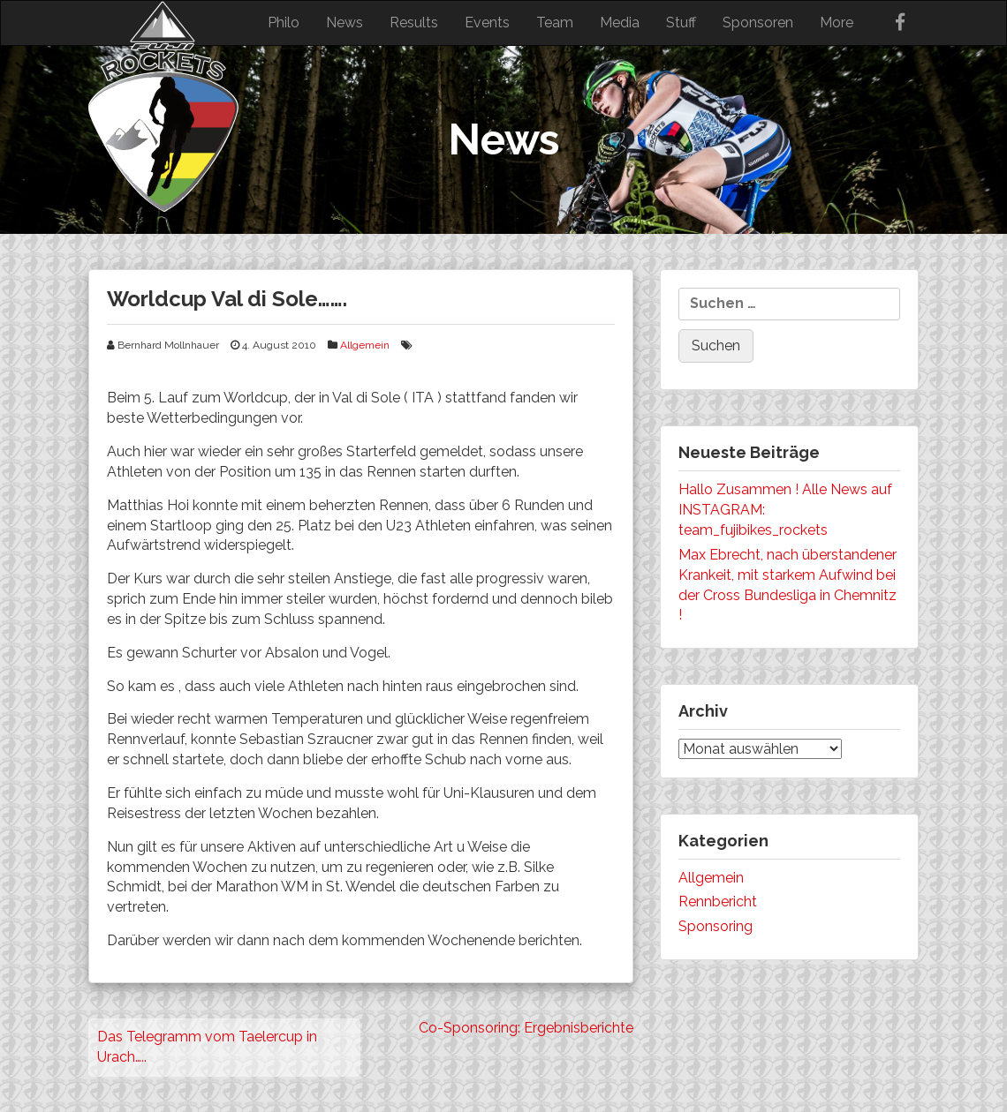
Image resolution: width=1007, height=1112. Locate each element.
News (344, 22)
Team (554, 22)
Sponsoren (758, 22)
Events (487, 22)
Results (414, 22)
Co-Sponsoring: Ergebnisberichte (526, 1027)
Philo (283, 22)
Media (620, 22)
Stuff (681, 22)
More (836, 22)
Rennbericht (717, 901)
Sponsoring (715, 926)
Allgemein (365, 345)
